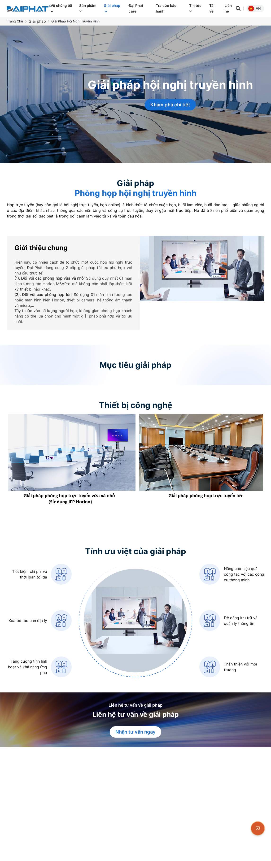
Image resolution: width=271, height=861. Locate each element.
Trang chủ (15, 21)
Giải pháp (112, 8)
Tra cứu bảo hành (166, 8)
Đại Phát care (136, 8)
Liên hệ (228, 8)
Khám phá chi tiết (170, 105)
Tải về (211, 8)
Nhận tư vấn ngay (135, 732)
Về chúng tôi (61, 8)
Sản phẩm (87, 8)
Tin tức (195, 8)
